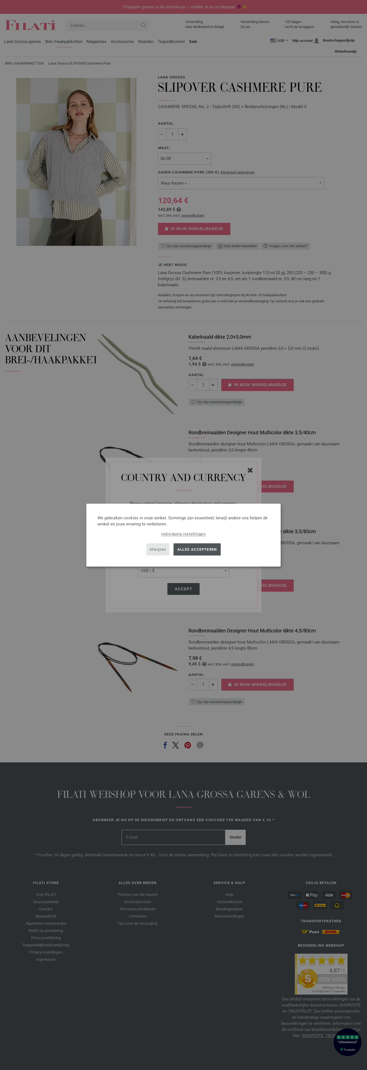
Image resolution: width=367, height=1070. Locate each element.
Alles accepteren (197, 549)
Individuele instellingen (183, 534)
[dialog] (183, 535)
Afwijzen (158, 549)
